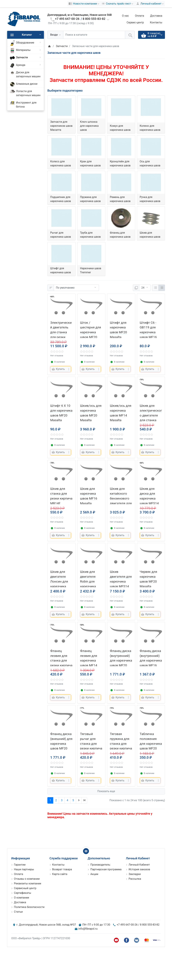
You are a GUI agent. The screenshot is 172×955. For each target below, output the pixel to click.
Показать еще (106, 791)
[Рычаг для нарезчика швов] (61, 218)
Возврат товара (62, 869)
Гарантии (20, 864)
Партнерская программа (106, 869)
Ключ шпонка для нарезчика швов (89, 125)
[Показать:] (145, 288)
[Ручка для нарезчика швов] (151, 182)
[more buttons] (69, 369)
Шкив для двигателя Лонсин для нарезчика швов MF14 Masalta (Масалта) (59, 586)
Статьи (18, 911)
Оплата (139, 15)
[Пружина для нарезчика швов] (91, 182)
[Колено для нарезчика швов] (151, 107)
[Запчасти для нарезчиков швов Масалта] (61, 107)
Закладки (135, 874)
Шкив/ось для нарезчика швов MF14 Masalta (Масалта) (120, 415)
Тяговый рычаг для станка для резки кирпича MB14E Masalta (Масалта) (91, 748)
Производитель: (100, 864)
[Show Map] (86, 851)
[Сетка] (161, 288)
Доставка (156, 15)
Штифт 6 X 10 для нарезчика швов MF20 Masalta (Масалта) (61, 415)
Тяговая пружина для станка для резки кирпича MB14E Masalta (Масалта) (121, 748)
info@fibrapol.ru (88, 928)
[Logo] (24, 19)
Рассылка (135, 878)
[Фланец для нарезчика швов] (121, 218)
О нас (125, 15)
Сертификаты (22, 892)
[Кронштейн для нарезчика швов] (121, 147)
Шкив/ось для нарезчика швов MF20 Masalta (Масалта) (91, 415)
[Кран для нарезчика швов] (91, 147)
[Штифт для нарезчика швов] (61, 254)
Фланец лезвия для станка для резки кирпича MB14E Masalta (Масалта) (61, 665)
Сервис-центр (135, 22)
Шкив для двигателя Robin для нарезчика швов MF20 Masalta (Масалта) (88, 586)
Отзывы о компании (27, 878)
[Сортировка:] (76, 288)
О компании (21, 897)
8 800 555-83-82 (94, 19)
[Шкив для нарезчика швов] (151, 218)
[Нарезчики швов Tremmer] (91, 254)
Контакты (156, 22)
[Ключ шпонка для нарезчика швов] (91, 107)
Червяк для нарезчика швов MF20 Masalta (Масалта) (148, 581)
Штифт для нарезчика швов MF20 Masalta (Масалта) (118, 332)
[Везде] (55, 35)
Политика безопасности (29, 907)
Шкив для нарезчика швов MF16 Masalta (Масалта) (88, 498)
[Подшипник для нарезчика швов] (61, 182)
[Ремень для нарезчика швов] (121, 182)
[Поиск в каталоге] (94, 35)
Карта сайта (59, 874)
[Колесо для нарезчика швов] (61, 147)
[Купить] (58, 369)
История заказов (139, 869)
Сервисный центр (25, 888)
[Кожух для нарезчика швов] (121, 107)
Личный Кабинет (139, 864)
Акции (94, 874)
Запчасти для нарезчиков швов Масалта (61, 125)
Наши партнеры (24, 869)
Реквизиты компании (27, 883)
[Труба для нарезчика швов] (91, 218)
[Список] (155, 288)
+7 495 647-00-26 (67, 19)
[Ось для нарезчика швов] (151, 147)
